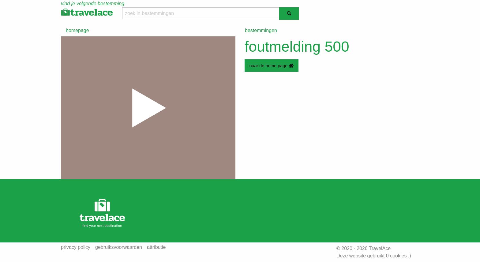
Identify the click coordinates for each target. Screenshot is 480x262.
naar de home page (271, 65)
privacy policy (75, 247)
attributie (156, 247)
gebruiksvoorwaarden (118, 247)
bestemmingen (261, 30)
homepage (77, 30)
